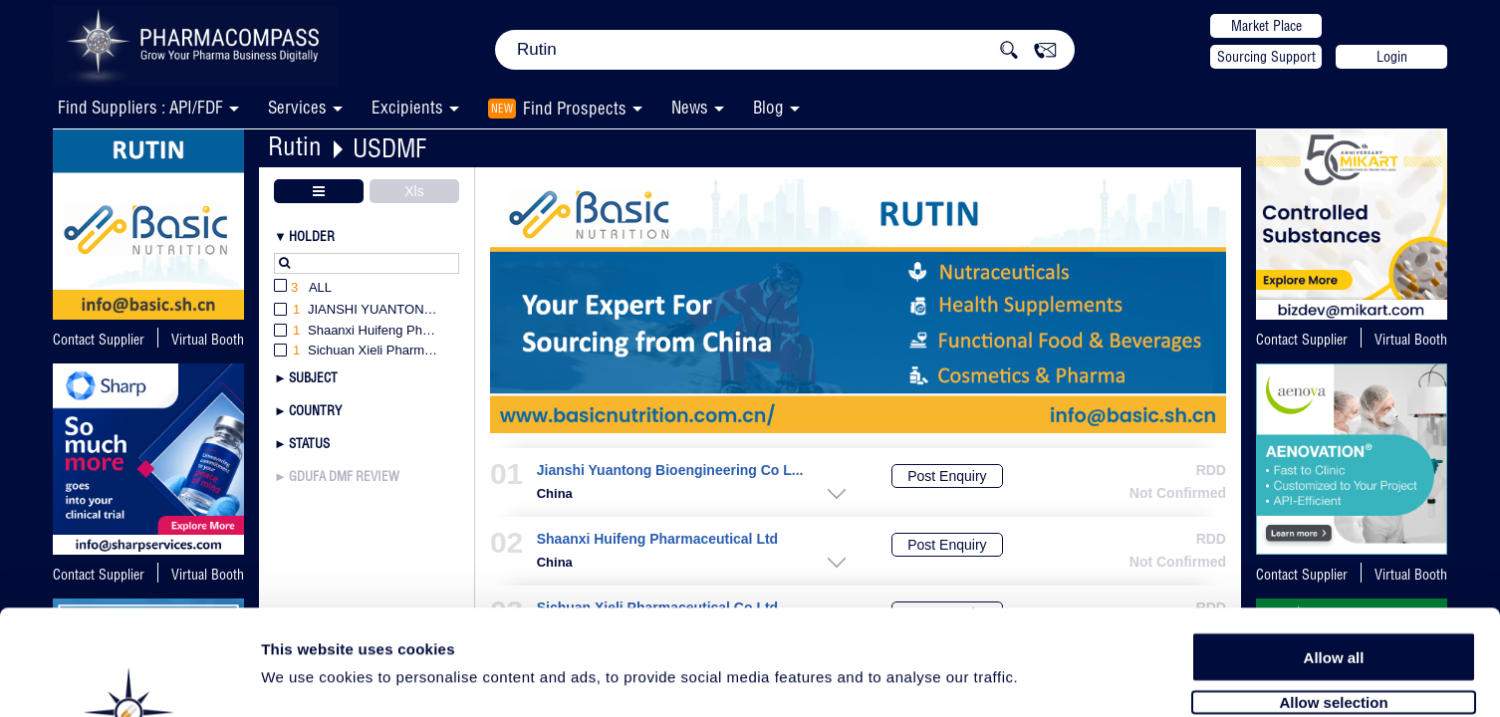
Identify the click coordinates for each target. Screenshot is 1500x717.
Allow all (1334, 550)
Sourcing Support (1266, 57)
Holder (312, 236)
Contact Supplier (98, 340)
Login (1391, 57)
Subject (313, 377)
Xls (413, 191)
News (689, 107)
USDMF (389, 147)
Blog (768, 107)
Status (309, 443)
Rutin (295, 145)
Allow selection (1333, 595)
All (303, 288)
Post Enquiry (946, 476)
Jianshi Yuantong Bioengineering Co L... (670, 470)
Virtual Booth (207, 340)
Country (315, 410)
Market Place (1266, 26)
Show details (1045, 678)
